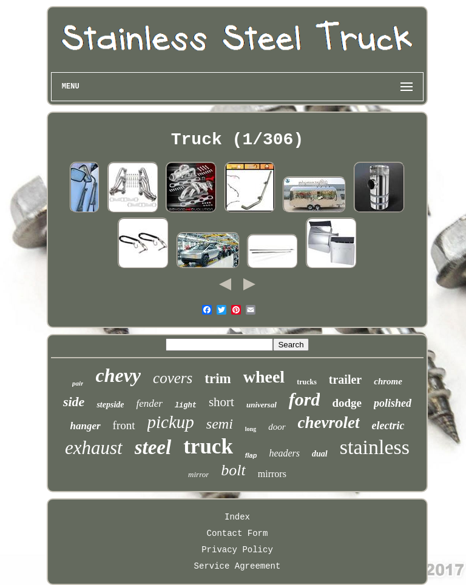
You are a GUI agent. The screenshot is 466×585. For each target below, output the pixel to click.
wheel (264, 376)
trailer (345, 379)
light (186, 405)
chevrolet (329, 422)
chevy (118, 375)
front (124, 425)
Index (237, 517)
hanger (85, 426)
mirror (198, 474)
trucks (307, 382)
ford (304, 399)
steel (153, 447)
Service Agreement (237, 566)
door (276, 427)
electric (388, 426)
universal (261, 404)
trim (217, 378)
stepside (110, 404)
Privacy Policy (237, 550)
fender (149, 403)
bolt (233, 470)
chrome (388, 381)
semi (219, 424)
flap (251, 455)
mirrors (272, 474)
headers (284, 453)
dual (320, 453)
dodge (347, 402)
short (221, 402)
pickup (170, 422)
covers (172, 378)
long (250, 429)
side (73, 401)
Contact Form (237, 533)
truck (208, 446)
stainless (375, 447)
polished (392, 403)
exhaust (94, 447)
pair (77, 383)
